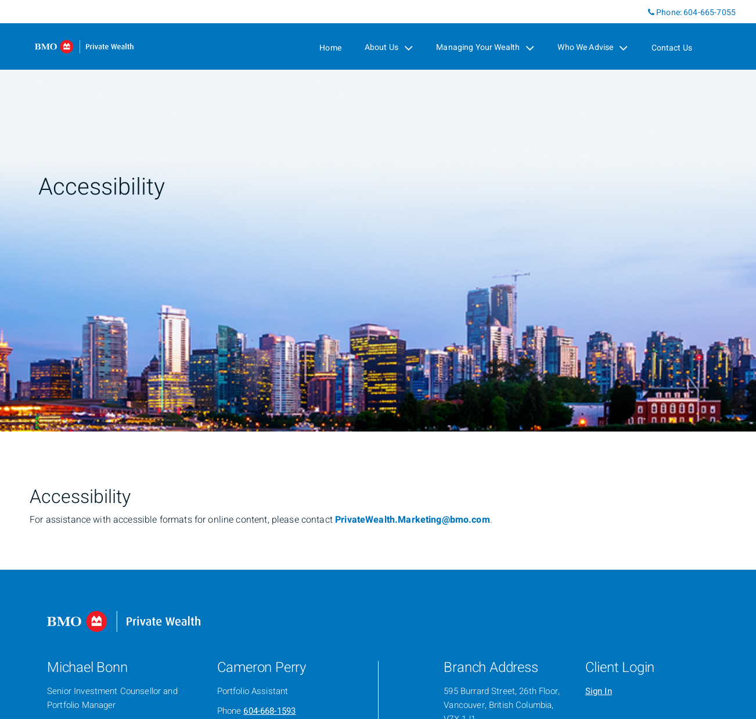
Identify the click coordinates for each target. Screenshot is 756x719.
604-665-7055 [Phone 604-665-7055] (709, 12)
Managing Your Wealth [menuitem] (485, 48)
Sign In (598, 691)
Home (330, 48)
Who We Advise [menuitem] (592, 48)
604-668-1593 (269, 710)
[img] (378, 216)
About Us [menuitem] (389, 48)
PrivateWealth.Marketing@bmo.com (412, 520)
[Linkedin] (638, 11)
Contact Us (672, 48)
